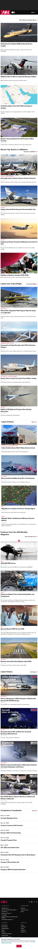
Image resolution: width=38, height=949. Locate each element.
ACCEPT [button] (19, 946)
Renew (22, 911)
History (22, 928)
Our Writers (23, 926)
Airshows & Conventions (7, 933)
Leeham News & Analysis (8, 919)
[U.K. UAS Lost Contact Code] (19, 851)
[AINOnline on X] (34, 902)
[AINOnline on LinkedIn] (36, 902)
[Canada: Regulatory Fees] (19, 822)
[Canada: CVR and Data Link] (19, 866)
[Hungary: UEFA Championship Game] (19, 873)
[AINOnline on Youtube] (31, 902)
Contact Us (23, 930)
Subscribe (23, 908)
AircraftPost (5, 911)
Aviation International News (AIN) (9, 909)
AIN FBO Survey (6, 908)
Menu (33, 12)
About (22, 925)
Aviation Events (5, 935)
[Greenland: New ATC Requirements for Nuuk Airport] (19, 858)
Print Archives (4, 925)
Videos (3, 930)
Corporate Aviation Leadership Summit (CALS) (10, 917)
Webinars (3, 932)
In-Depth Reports (5, 928)
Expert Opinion (5, 926)
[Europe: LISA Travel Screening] (19, 836)
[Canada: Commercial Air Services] (19, 829)
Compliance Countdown (7, 937)
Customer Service (24, 909)
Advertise (23, 932)
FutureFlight (4, 915)
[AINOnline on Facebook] (29, 902)
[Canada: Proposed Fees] (19, 844)
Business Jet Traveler (7, 913)
